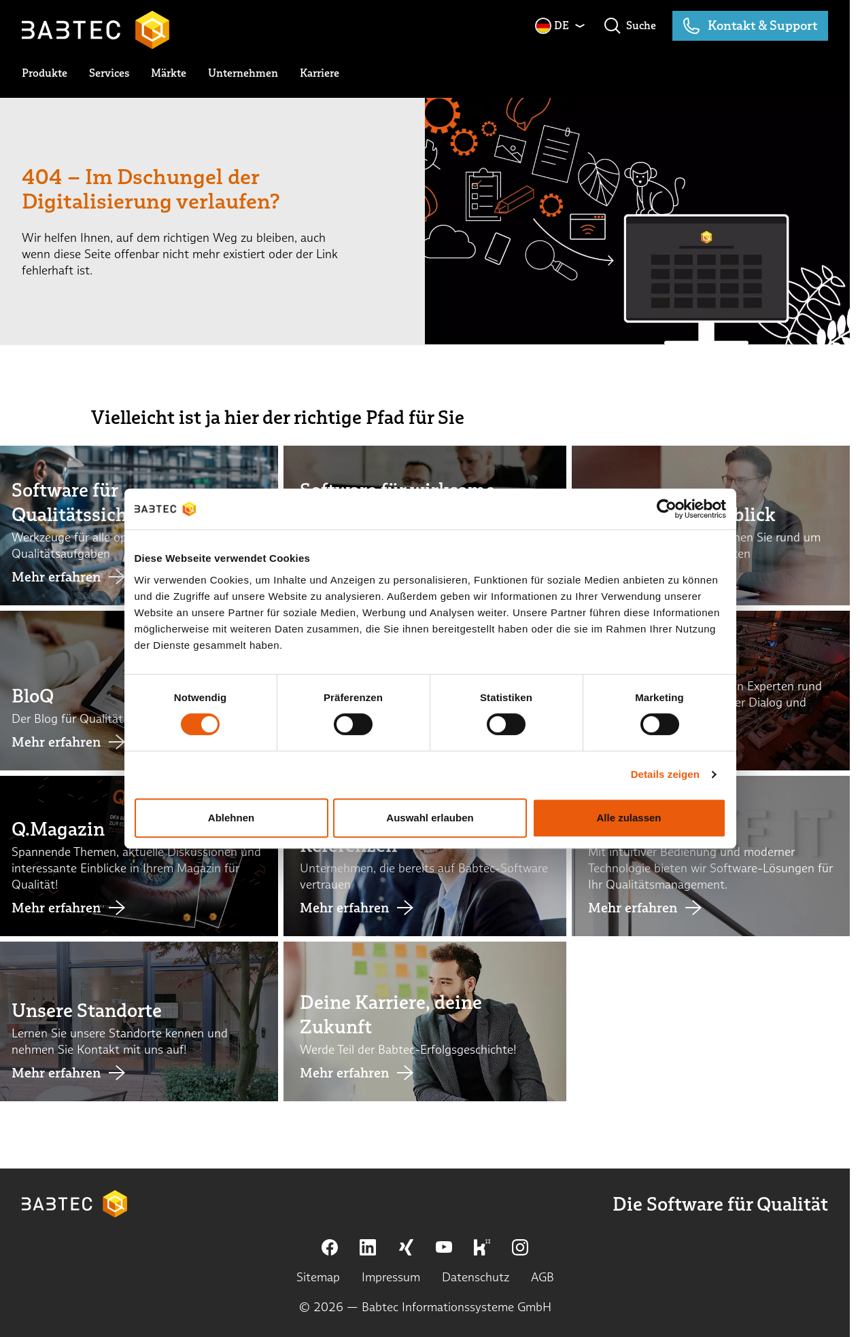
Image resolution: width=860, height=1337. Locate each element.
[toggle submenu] (44, 73)
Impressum (391, 1277)
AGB (542, 1277)
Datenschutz (475, 1277)
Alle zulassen (632, 848)
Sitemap (318, 1277)
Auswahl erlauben (429, 848)
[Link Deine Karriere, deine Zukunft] (424, 1021)
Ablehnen (227, 848)
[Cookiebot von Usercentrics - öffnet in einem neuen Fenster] (672, 539)
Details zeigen (670, 804)
